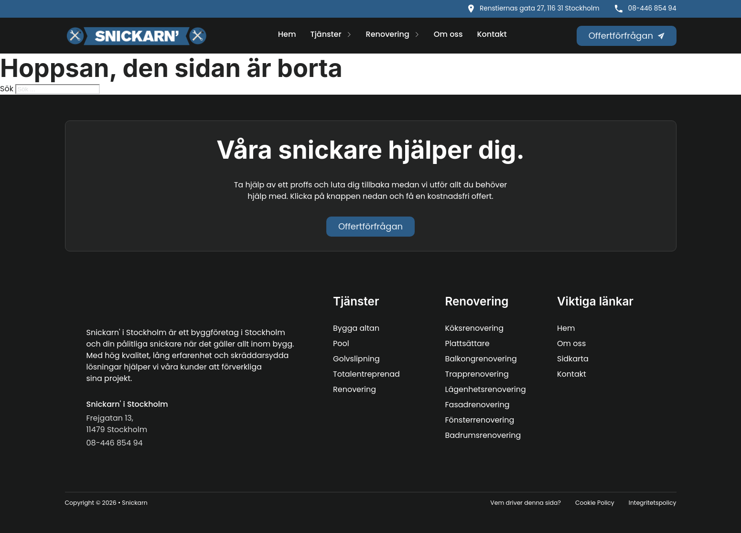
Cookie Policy (594, 503)
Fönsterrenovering (480, 419)
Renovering (387, 34)
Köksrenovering (474, 328)
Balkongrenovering (481, 358)
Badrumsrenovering (483, 435)
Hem (287, 34)
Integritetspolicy (653, 503)
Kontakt (491, 34)
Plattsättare (467, 343)
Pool (341, 343)
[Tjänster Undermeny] (349, 35)
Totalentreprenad (366, 374)
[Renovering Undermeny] (416, 35)
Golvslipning (356, 358)
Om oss (448, 34)
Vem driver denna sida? (525, 503)
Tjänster (326, 34)
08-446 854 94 (652, 8)
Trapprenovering (477, 374)
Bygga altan (356, 328)
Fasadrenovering (477, 404)
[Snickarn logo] (136, 35)
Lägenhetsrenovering (485, 389)
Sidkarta (573, 358)
